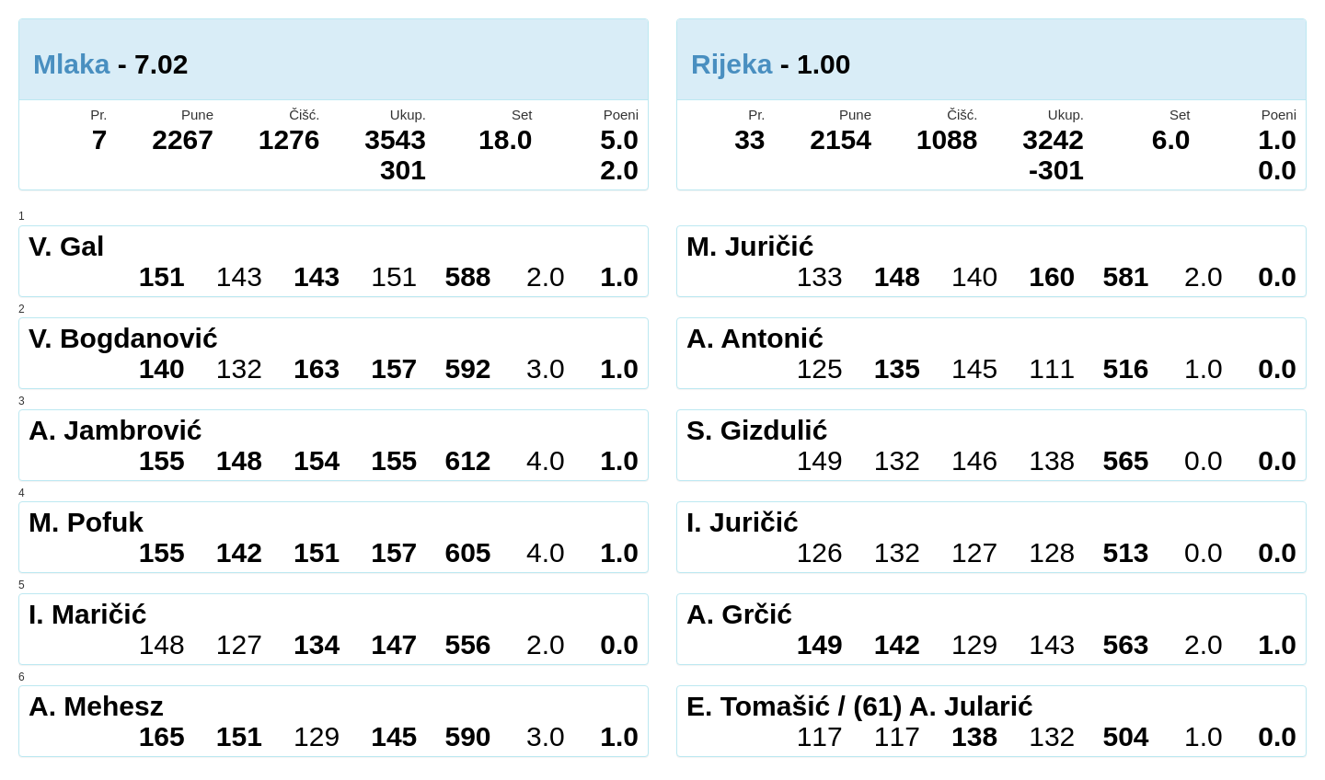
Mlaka (71, 64)
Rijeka (731, 64)
